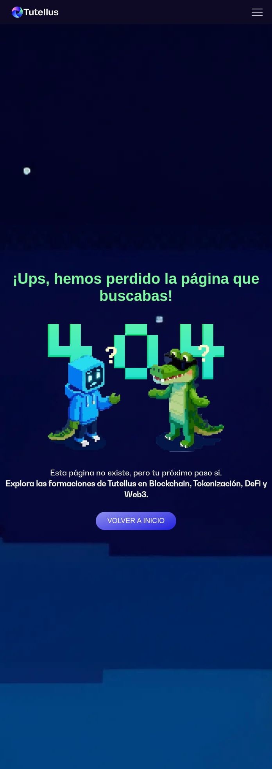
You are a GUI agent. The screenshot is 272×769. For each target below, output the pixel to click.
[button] (257, 12)
